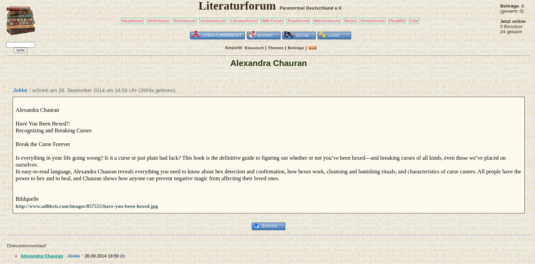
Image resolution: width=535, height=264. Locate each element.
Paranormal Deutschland (307, 8)
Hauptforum (132, 21)
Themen (276, 48)
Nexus (350, 21)
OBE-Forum (272, 21)
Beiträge (296, 48)
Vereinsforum (372, 21)
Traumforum (298, 21)
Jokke (20, 90)
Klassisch (254, 48)
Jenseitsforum (213, 21)
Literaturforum (244, 21)
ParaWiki (397, 21)
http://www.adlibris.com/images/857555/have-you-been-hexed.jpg (87, 206)
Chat (414, 21)
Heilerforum (158, 21)
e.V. (339, 8)
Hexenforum (185, 21)
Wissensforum (327, 21)
